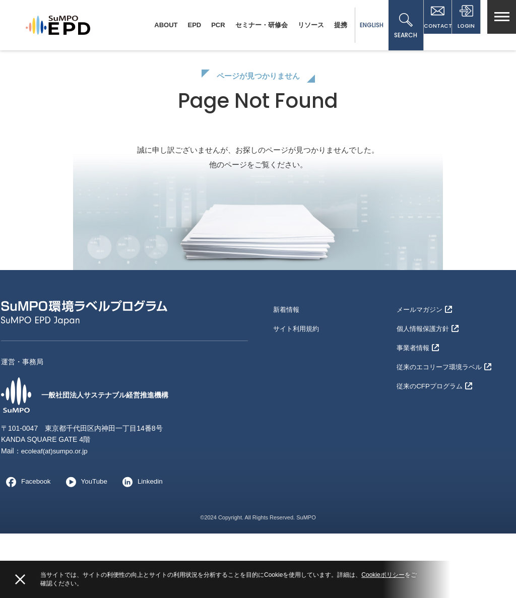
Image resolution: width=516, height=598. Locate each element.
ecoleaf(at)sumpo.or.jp (56, 515)
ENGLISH (358, 25)
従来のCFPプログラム (437, 438)
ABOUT (152, 25)
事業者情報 (419, 406)
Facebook (26, 546)
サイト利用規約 (297, 389)
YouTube (86, 546)
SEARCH (392, 26)
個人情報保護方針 (430, 389)
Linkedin (143, 546)
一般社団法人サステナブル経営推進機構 (93, 459)
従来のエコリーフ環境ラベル (447, 422)
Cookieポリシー (382, 574)
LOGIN (463, 26)
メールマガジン (426, 373)
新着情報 (287, 373)
